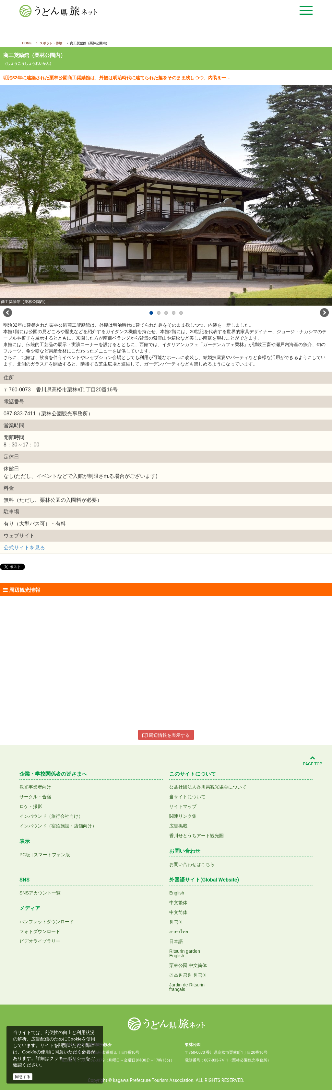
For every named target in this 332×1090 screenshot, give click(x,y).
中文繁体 (178, 902)
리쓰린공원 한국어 (188, 975)
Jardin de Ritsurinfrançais (187, 987)
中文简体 (178, 912)
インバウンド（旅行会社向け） (51, 816)
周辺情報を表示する (166, 735)
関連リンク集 (182, 816)
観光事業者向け (35, 787)
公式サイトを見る (24, 547)
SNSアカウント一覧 (40, 892)
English (176, 892)
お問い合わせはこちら (192, 864)
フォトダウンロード (39, 931)
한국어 (176, 922)
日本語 (176, 941)
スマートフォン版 (52, 854)
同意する (22, 1076)
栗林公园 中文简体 (188, 965)
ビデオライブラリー (39, 941)
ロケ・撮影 (30, 806)
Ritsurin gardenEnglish (184, 953)
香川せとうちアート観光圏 (196, 835)
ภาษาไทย (178, 931)
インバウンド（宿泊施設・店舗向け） (58, 825)
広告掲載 (178, 825)
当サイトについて (187, 796)
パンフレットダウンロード (46, 921)
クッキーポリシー (67, 1058)
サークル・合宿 (35, 796)
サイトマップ (182, 806)
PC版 (24, 854)
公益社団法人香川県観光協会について (207, 787)
